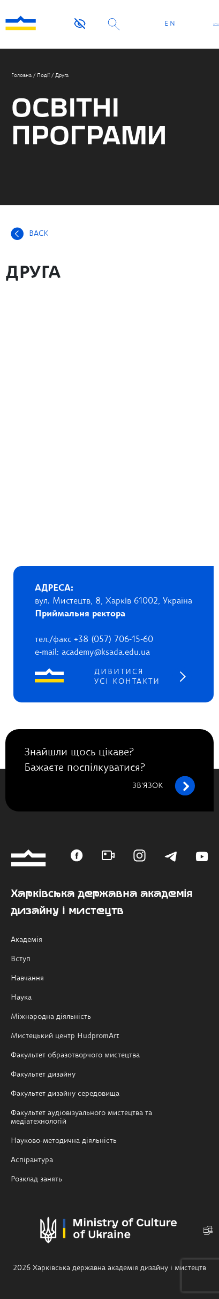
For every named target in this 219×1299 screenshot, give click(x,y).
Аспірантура (32, 1160)
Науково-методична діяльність (64, 1141)
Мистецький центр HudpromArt (65, 1036)
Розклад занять (36, 1179)
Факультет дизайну (43, 1074)
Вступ (21, 959)
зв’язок (163, 785)
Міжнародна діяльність (51, 1016)
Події (43, 75)
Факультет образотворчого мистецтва (75, 1055)
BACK (38, 233)
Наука (21, 997)
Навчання (27, 978)
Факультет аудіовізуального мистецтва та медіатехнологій (81, 1117)
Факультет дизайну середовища (65, 1093)
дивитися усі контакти (127, 676)
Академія (26, 940)
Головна (21, 75)
